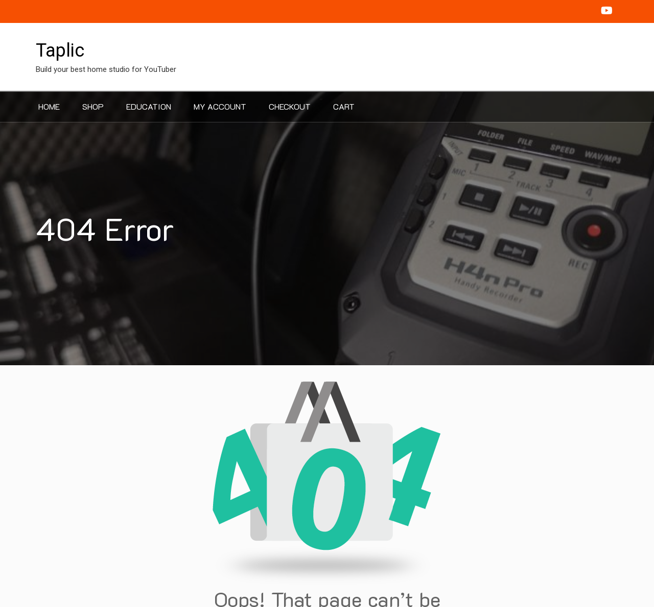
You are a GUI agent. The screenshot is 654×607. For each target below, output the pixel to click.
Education (148, 106)
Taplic (60, 50)
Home (49, 106)
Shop (93, 106)
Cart (344, 106)
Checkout (290, 106)
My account (220, 106)
